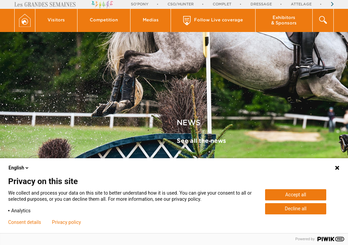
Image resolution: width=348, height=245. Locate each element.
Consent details (24, 222)
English (19, 167)
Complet (222, 4)
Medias (151, 20)
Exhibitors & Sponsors (284, 21)
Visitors (56, 20)
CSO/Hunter (181, 4)
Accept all (295, 194)
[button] (56, 20)
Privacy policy (66, 222)
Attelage (301, 4)
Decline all (296, 208)
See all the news (201, 141)
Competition (104, 20)
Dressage (261, 4)
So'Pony (140, 4)
